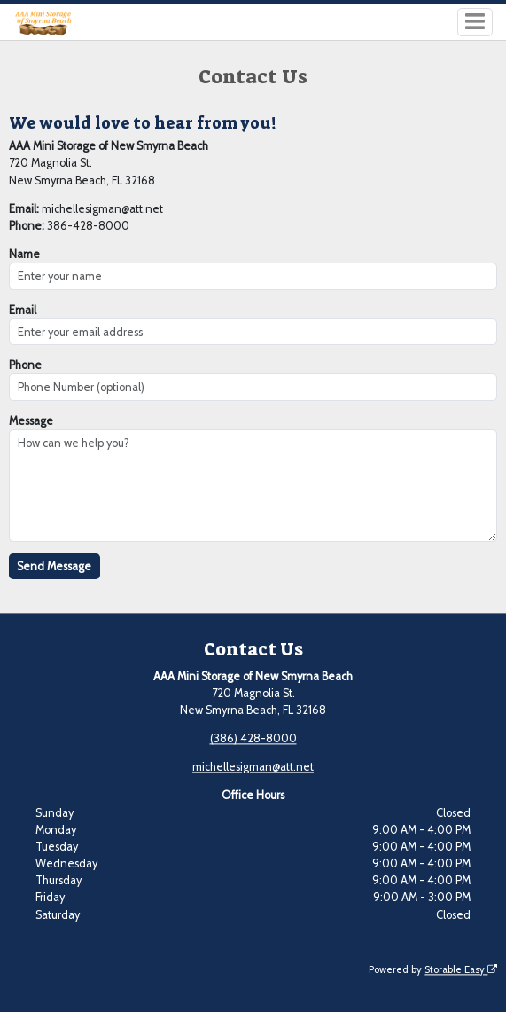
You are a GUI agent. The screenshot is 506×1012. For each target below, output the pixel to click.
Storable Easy (460, 969)
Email (22, 310)
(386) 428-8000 (253, 739)
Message (31, 421)
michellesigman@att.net (253, 767)
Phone (25, 365)
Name (24, 254)
